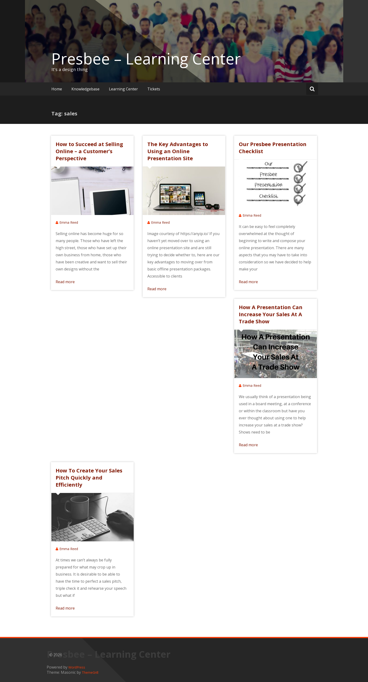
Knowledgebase (85, 89)
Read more (65, 281)
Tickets (153, 89)
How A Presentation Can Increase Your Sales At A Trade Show (270, 314)
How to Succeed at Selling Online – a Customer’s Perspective (89, 151)
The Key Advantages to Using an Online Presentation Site (177, 151)
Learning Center (123, 89)
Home (56, 89)
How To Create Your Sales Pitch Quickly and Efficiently (89, 477)
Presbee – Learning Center (146, 58)
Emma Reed (68, 222)
